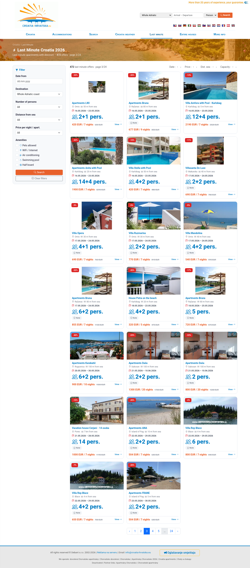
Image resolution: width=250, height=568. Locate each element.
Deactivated (97, 563)
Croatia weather (125, 34)
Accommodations (62, 34)
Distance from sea (25, 114)
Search (225, 15)
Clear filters (39, 178)
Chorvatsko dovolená (109, 559)
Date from (21, 76)
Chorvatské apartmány (148, 563)
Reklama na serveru (107, 552)
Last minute (156, 34)
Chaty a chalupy (184, 559)
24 (171, 531)
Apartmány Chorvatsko (126, 563)
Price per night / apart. (28, 127)
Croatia (30, 34)
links (113, 563)
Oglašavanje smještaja (179, 552)
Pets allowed (28, 145)
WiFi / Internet (29, 150)
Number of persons (26, 101)
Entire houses (188, 34)
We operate (64, 559)
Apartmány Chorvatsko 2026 (144, 559)
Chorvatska (125, 559)
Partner (107, 563)
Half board (27, 164)
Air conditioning (29, 155)
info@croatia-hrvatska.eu (138, 552)
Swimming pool (29, 160)
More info (219, 34)
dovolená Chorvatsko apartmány (84, 559)
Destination (22, 89)
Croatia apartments (167, 559)
